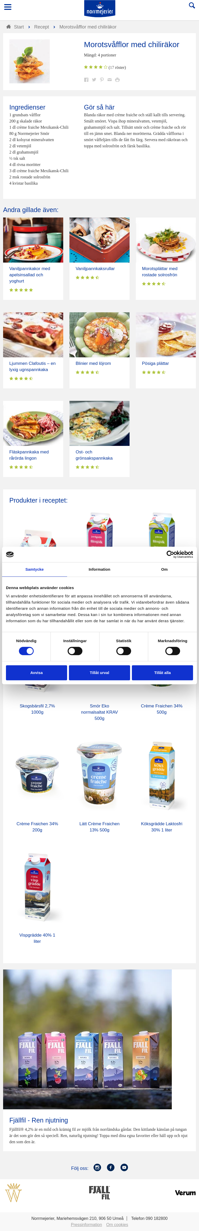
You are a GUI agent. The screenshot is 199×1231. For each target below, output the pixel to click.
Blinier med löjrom (93, 363)
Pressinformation (86, 1224)
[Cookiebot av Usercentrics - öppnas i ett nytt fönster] (170, 554)
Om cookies (117, 1224)
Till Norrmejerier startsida (99, 8)
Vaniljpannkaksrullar (95, 268)
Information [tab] (99, 569)
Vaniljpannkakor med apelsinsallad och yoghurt (29, 275)
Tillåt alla (162, 672)
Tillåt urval (99, 672)
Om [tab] (164, 569)
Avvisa (36, 672)
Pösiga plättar (155, 363)
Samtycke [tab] (34, 569)
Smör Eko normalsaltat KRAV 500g (99, 712)
